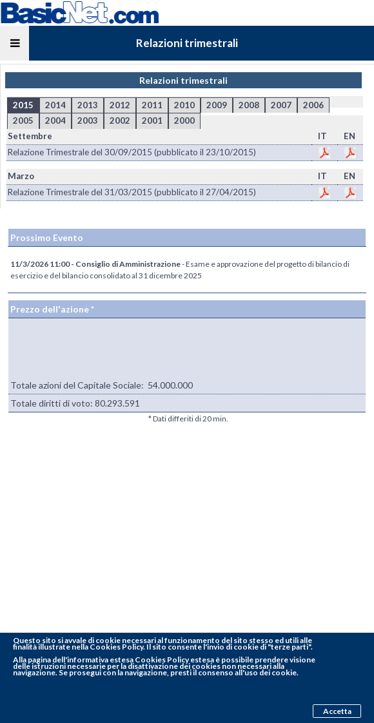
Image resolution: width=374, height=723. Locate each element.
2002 (120, 120)
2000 (184, 120)
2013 (87, 105)
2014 (55, 105)
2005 (23, 120)
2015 (23, 105)
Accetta (337, 711)
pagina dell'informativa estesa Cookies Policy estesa (121, 659)
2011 (152, 105)
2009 (216, 105)
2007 (281, 105)
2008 (249, 105)
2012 (120, 105)
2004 (55, 120)
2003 (87, 120)
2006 (313, 105)
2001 (152, 120)
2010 (184, 105)
